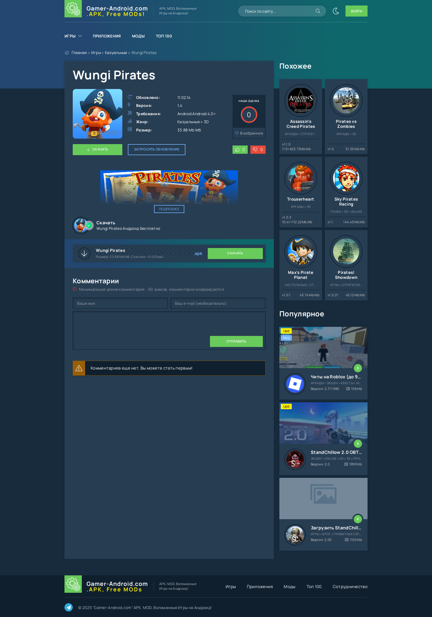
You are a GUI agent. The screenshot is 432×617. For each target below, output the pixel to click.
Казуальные (116, 52)
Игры (69, 36)
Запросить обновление (156, 149)
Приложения (107, 36)
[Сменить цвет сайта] (336, 11)
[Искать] (318, 11)
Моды (138, 36)
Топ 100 (164, 36)
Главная (79, 52)
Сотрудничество (350, 586)
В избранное (251, 133)
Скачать (100, 149)
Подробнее (169, 209)
